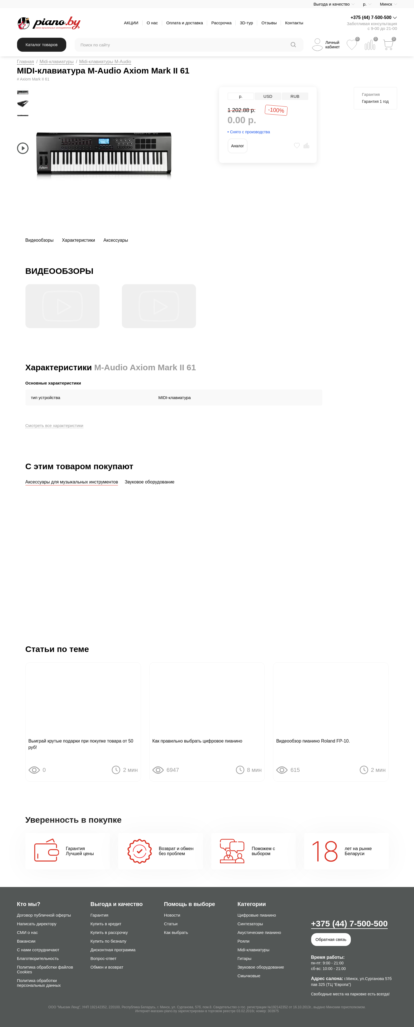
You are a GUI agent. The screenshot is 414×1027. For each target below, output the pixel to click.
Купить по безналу (108, 941)
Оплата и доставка (184, 22)
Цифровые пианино (257, 915)
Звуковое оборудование (149, 482)
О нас (152, 22)
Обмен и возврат (107, 967)
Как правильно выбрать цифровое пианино (197, 741)
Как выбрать (176, 932)
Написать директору (36, 923)
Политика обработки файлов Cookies (45, 969)
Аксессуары (115, 240)
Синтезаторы (250, 923)
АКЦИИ (131, 22)
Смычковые (249, 975)
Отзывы (269, 22)
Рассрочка (221, 22)
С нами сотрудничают (38, 949)
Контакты (294, 22)
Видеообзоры (39, 240)
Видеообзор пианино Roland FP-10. (313, 741)
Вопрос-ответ (104, 958)
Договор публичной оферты (44, 915)
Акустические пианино (259, 932)
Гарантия (99, 915)
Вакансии (26, 941)
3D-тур (246, 22)
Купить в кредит (106, 923)
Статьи (171, 923)
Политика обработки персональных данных (39, 983)
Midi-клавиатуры (56, 61)
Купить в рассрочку (109, 932)
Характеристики (78, 240)
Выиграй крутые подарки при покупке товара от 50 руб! (81, 745)
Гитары (245, 958)
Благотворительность (38, 958)
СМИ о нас (27, 932)
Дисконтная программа (113, 949)
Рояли (244, 941)
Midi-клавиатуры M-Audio (105, 61)
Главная (25, 61)
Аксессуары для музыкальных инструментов (71, 482)
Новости (172, 915)
